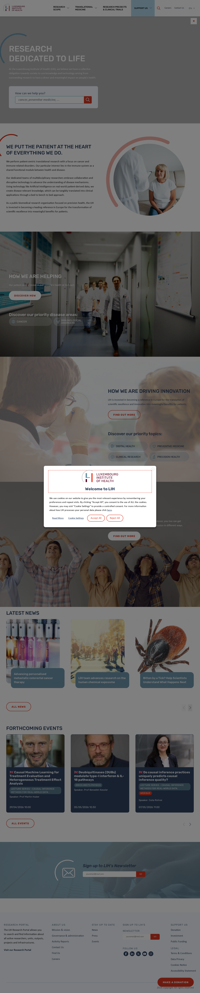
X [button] (152, 469)
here (109, 510)
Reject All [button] (115, 518)
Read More (58, 518)
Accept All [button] (96, 518)
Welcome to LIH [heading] (100, 489)
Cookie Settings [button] (76, 518)
